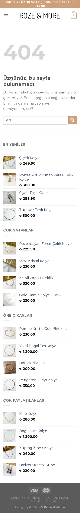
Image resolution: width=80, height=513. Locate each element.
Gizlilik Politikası (26, 497)
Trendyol (33, 501)
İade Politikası (56, 497)
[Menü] (5, 15)
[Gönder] (72, 120)
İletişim (50, 501)
